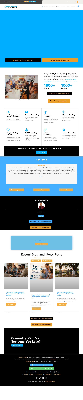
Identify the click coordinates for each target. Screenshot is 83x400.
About (46, 7)
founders (67, 79)
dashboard (53, 359)
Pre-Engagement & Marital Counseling (13, 116)
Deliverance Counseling (48, 116)
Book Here (41, 216)
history (70, 79)
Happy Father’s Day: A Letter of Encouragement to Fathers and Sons (41, 296)
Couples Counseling (32, 115)
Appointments (52, 7)
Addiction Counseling (47, 134)
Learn (63, 7)
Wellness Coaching (68, 115)
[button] (77, 2)
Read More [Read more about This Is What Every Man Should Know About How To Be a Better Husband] (10, 304)
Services (58, 7)
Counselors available (23, 358)
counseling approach (49, 81)
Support (73, 7)
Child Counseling (31, 133)
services (75, 81)
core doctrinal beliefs (59, 81)
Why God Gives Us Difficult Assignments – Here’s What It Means (65, 294)
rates (65, 81)
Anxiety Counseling (69, 133)
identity (74, 79)
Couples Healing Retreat (12, 134)
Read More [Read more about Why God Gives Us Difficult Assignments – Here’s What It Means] (61, 304)
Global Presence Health (50, 382)
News (67, 7)
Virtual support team (29, 362)
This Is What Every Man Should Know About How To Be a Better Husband (15, 294)
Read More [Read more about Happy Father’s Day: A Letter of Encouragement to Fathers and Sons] (36, 309)
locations (69, 81)
